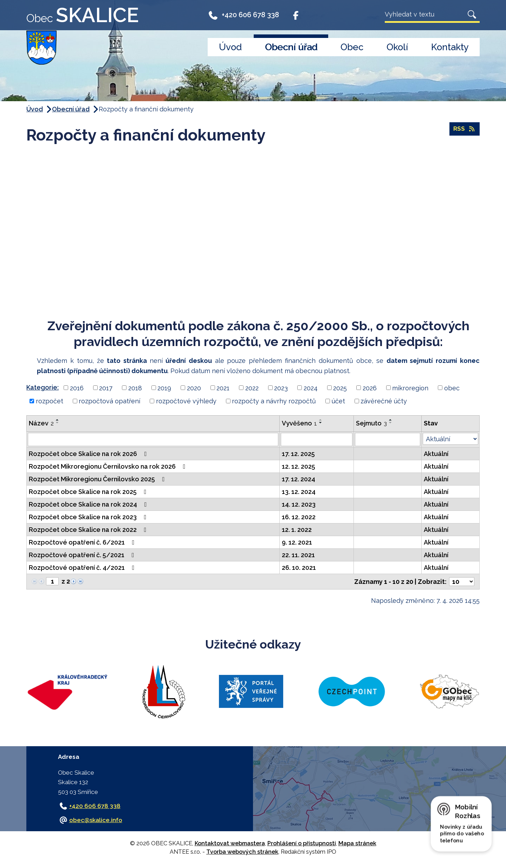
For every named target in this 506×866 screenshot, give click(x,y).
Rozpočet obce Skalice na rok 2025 (89, 491)
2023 (281, 387)
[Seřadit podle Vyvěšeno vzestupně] (321, 419)
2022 (252, 387)
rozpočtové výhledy (186, 401)
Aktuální (436, 453)
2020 (194, 387)
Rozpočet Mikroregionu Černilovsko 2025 (98, 479)
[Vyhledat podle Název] (153, 439)
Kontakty (450, 47)
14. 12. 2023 (299, 504)
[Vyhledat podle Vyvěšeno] (316, 439)
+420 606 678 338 (243, 15)
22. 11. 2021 (298, 555)
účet (338, 401)
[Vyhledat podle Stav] (450, 439)
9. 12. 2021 (297, 542)
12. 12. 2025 (298, 466)
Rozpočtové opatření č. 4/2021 (83, 567)
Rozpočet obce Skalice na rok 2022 (89, 529)
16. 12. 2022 (299, 517)
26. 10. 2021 (299, 567)
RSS (464, 129)
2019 (164, 387)
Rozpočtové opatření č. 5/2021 (83, 555)
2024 (311, 387)
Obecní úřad (291, 47)
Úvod (230, 47)
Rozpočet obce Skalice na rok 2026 (89, 453)
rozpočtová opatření (109, 401)
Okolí (397, 47)
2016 (77, 387)
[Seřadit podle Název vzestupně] (57, 419)
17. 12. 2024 (298, 479)
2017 (105, 387)
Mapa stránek (357, 843)
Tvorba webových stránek (242, 851)
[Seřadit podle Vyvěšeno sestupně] (321, 422)
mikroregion (410, 387)
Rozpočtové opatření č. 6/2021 (83, 542)
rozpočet (49, 401)
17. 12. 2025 (298, 453)
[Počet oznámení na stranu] (461, 581)
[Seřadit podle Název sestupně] (57, 422)
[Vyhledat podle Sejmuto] (387, 439)
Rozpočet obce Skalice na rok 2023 (89, 517)
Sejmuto (371, 423)
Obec (351, 47)
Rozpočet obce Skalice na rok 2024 (89, 504)
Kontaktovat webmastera (230, 843)
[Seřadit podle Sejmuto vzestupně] (391, 419)
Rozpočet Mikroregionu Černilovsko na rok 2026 (108, 466)
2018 (135, 387)
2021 (222, 387)
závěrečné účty (384, 401)
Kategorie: (42, 387)
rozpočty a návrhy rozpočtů (274, 401)
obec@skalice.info (95, 819)
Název (41, 423)
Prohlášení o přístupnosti (301, 843)
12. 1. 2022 (297, 529)
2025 (340, 387)
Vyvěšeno (299, 423)
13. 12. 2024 (299, 491)
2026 (370, 387)
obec (452, 387)
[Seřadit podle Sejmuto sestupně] (391, 422)
